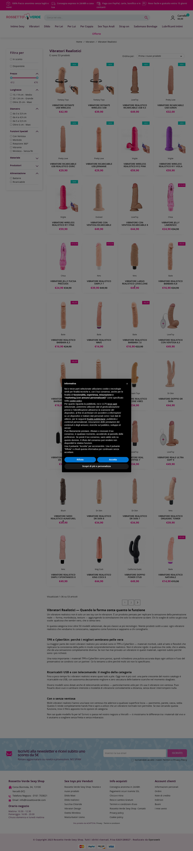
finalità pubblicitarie (96, 419)
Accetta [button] (113, 459)
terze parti (112, 404)
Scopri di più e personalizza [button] (96, 466)
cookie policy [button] (76, 401)
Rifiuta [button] (80, 459)
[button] (127, 383)
